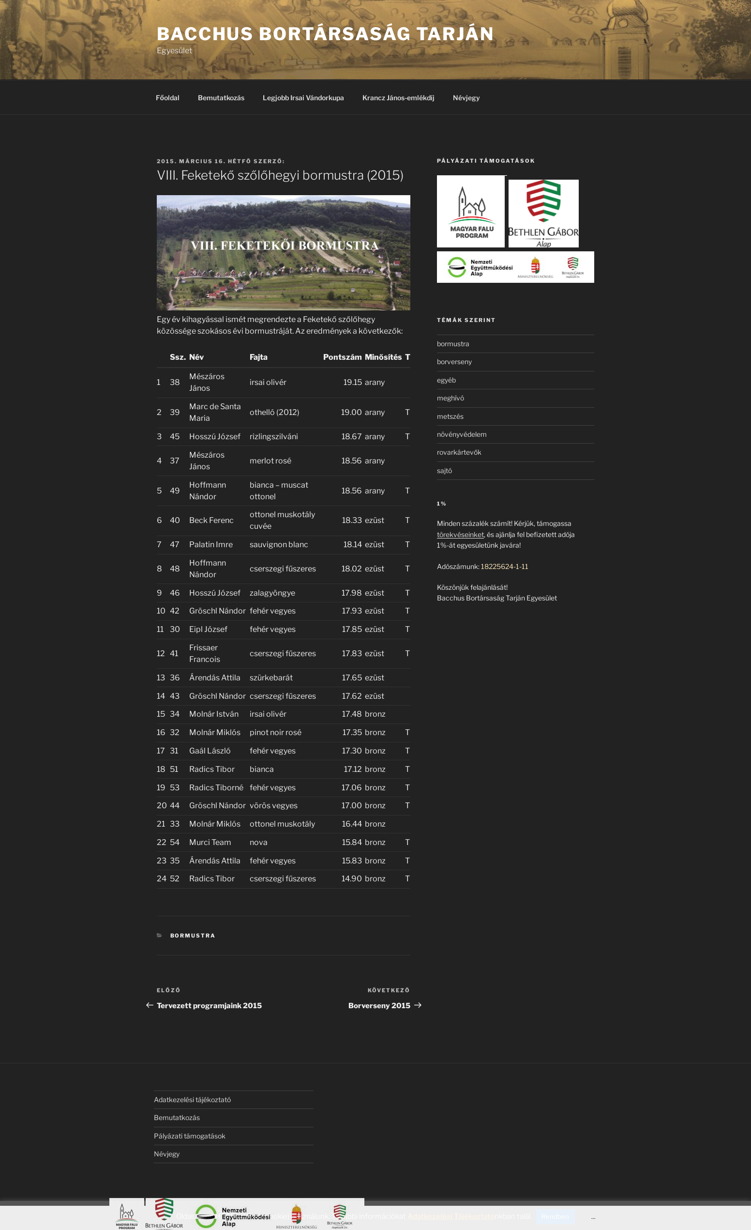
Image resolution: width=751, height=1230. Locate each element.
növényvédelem (462, 434)
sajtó (444, 470)
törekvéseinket (460, 534)
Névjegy (466, 97)
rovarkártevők (459, 452)
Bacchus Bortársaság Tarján (326, 34)
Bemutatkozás (221, 97)
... (593, 1216)
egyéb (446, 380)
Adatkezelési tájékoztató (192, 1099)
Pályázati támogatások (189, 1136)
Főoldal (168, 97)
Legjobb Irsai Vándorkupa (303, 97)
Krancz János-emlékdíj (398, 97)
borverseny (454, 361)
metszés (450, 416)
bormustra (193, 935)
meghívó (450, 398)
